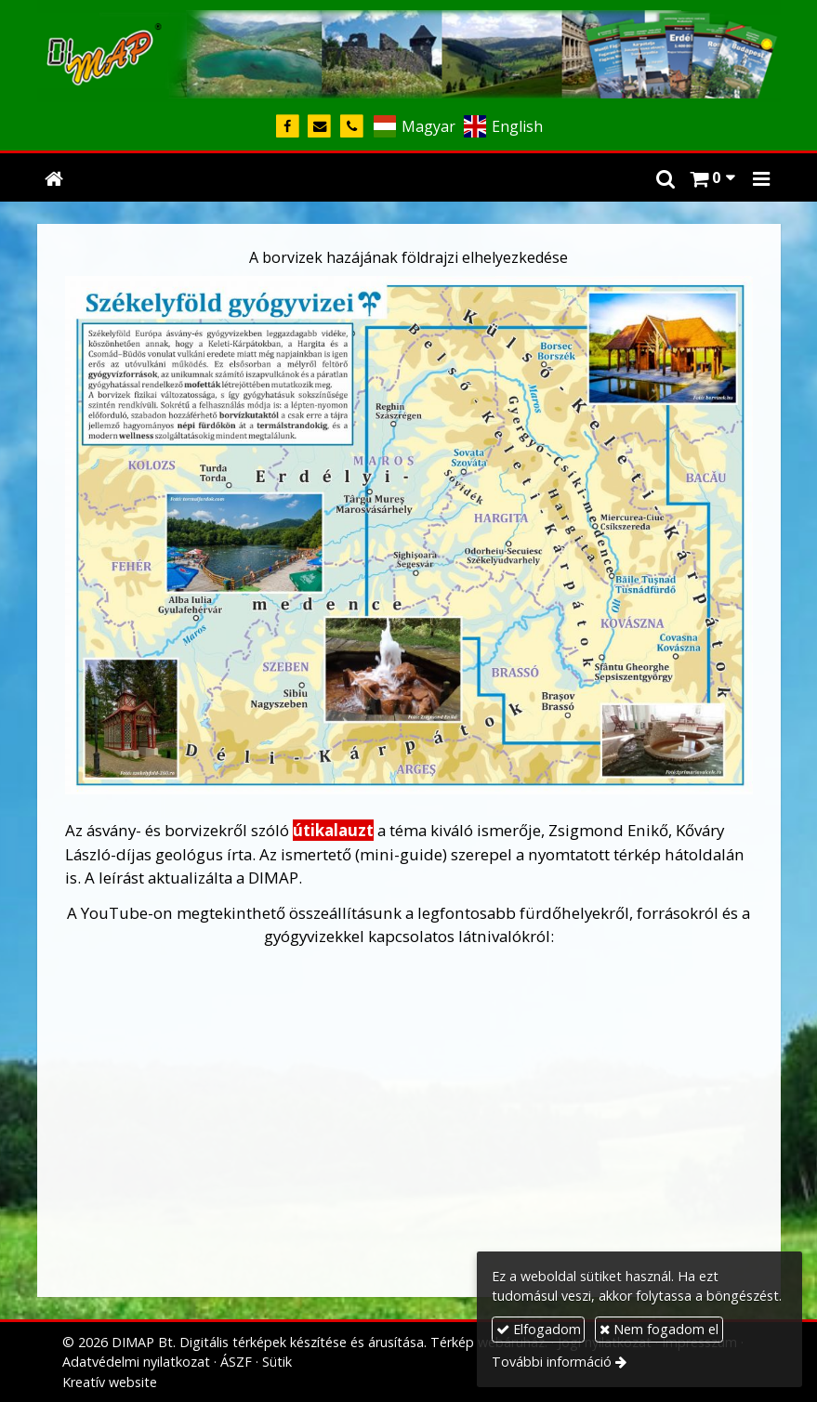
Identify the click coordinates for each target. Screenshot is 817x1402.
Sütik (277, 1361)
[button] (761, 177)
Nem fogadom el (659, 1329)
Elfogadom (538, 1329)
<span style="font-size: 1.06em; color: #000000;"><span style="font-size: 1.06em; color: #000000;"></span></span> (409, 1129)
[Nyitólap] (409, 51)
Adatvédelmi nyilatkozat (136, 1361)
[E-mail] (320, 126)
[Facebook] (287, 126)
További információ (552, 1361)
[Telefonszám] (351, 126)
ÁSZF (236, 1361)
